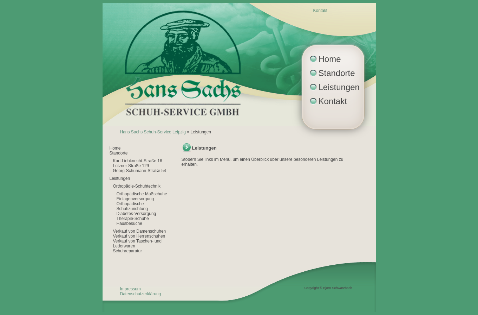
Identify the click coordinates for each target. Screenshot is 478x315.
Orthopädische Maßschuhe (142, 193)
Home (330, 59)
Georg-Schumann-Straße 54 (139, 170)
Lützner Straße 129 (131, 165)
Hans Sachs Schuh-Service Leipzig (153, 132)
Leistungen (339, 87)
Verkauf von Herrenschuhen (139, 236)
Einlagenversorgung (135, 198)
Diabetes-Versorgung (136, 213)
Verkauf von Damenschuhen (139, 231)
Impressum (130, 288)
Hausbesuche (129, 223)
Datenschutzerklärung (140, 293)
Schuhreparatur (127, 250)
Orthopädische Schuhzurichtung (132, 206)
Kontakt (320, 10)
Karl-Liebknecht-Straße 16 (137, 160)
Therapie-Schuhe (133, 218)
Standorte (337, 73)
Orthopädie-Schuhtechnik (137, 186)
